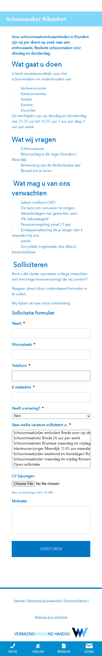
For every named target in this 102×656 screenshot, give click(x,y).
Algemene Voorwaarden (44, 600)
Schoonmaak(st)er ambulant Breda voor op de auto (51, 433)
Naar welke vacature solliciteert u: (41, 425)
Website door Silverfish (51, 617)
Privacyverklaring (75, 600)
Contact (89, 651)
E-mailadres (23, 387)
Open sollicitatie (51, 464)
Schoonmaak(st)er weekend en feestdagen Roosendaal (51, 454)
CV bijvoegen (23, 476)
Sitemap (19, 600)
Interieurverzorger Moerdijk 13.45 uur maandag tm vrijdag (51, 449)
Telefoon (21, 366)
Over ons (38, 651)
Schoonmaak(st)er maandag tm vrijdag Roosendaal (51, 459)
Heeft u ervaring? (28, 409)
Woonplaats (23, 345)
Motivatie (19, 501)
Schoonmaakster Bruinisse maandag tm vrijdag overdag (51, 443)
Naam (18, 324)
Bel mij (13, 651)
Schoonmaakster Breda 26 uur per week (51, 438)
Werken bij (63, 651)
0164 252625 (85, 5)
